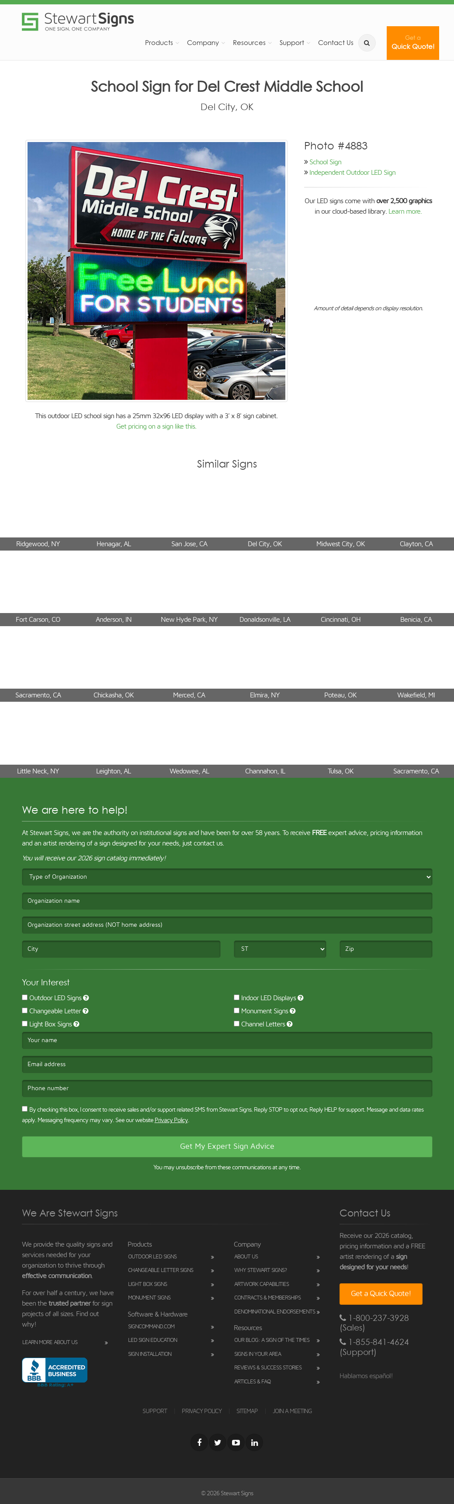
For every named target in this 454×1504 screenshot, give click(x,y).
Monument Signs (261, 1011)
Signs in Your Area (257, 1354)
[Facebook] (199, 1442)
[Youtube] (236, 1442)
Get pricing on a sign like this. (156, 426)
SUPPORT (154, 1411)
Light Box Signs (47, 1024)
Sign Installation (149, 1354)
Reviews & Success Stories (268, 1368)
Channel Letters (259, 1024)
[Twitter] (217, 1442)
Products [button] (159, 42)
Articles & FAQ (252, 1382)
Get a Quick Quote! (381, 1294)
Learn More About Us (49, 1342)
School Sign (325, 162)
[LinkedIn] (254, 1442)
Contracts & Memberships (267, 1298)
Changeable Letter (51, 1011)
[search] (367, 43)
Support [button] (292, 42)
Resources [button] (249, 42)
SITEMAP (247, 1411)
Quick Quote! (413, 43)
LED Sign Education (152, 1340)
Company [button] (203, 42)
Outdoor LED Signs (51, 998)
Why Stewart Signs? (260, 1270)
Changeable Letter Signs (160, 1270)
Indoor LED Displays (265, 998)
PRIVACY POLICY (202, 1411)
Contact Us (335, 42)
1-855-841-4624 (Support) (374, 1347)
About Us (246, 1257)
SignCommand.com (151, 1327)
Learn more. (405, 211)
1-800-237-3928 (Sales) (374, 1323)
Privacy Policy (171, 1120)
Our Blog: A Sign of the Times (271, 1340)
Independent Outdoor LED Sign (352, 172)
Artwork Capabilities (261, 1284)
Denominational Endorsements (274, 1312)
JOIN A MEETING (292, 1411)
